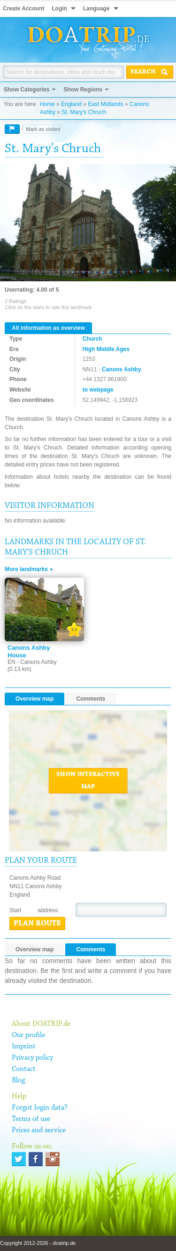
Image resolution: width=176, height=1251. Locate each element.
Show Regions (82, 89)
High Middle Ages (106, 349)
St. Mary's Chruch (83, 112)
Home (47, 104)
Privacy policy (32, 1058)
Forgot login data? (40, 1108)
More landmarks (26, 569)
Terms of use (31, 1119)
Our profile (28, 1035)
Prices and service (39, 1130)
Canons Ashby (121, 369)
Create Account (23, 8)
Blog (18, 1080)
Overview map (34, 698)
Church (92, 338)
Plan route (37, 923)
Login (59, 8)
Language (96, 8)
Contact (24, 1069)
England (71, 104)
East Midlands (105, 104)
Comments (90, 698)
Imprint (24, 1046)
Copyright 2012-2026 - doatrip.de (38, 1243)
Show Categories (26, 89)
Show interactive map (88, 780)
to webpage (98, 389)
